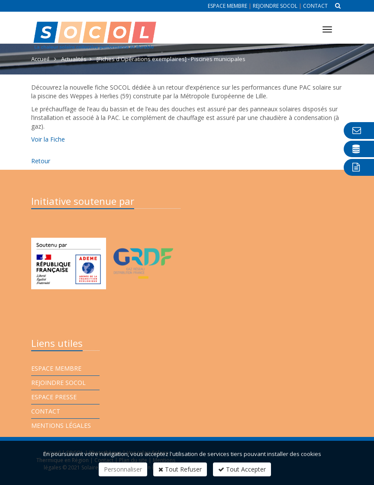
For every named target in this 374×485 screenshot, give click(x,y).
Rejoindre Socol (275, 6)
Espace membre (227, 6)
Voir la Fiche (48, 139)
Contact (315, 6)
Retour (40, 161)
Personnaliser (123, 469)
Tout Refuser (180, 469)
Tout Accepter (242, 469)
